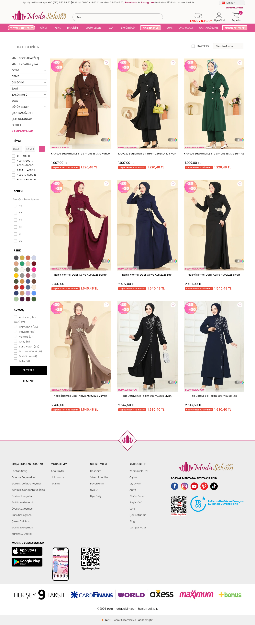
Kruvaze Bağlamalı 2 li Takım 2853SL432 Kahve (80, 153)
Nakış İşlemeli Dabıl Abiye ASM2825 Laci (147, 275)
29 (18, 220)
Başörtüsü (135, 502)
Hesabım (95, 471)
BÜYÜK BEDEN (93, 27)
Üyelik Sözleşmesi (22, 509)
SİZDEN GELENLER (235, 28)
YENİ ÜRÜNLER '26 (23, 28)
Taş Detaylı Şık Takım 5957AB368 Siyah (147, 396)
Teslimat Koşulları (22, 496)
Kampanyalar (138, 527)
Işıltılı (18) (22, 361)
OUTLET (16, 125)
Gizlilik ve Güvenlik (23, 502)
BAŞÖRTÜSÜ (128, 27)
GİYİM (43, 27)
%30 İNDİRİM (150, 28)
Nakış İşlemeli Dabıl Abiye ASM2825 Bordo (80, 275)
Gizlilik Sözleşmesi (22, 527)
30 (18, 227)
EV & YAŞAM (186, 27)
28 (18, 213)
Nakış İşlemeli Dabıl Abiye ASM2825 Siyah (214, 275)
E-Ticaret (115, 606)
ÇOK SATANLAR (22, 119)
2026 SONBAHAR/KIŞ (25, 58)
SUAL (169, 27)
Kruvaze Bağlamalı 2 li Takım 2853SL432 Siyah (147, 153)
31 (17, 234)
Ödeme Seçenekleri (24, 477)
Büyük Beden (137, 496)
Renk (17, 250)
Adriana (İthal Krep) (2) (25, 319)
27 (18, 206)
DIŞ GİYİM (72, 27)
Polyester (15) (25, 331)
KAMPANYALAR (22, 131)
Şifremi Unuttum (100, 477)
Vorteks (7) (23, 336)
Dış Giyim (135, 483)
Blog (132, 521)
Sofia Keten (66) (26, 346)
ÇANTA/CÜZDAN (208, 27)
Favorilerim (97, 483)
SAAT (112, 27)
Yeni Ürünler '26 (139, 471)
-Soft (106, 606)
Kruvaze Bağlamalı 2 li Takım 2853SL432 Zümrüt (214, 153)
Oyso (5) (22, 341)
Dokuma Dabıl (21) (28, 351)
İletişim (55, 483)
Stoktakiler (200, 46)
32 (18, 241)
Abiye (132, 490)
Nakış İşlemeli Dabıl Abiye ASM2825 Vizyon (80, 396)
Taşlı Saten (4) (25, 356)
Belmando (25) (26, 326)
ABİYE (57, 27)
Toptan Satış (19, 471)
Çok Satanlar (137, 515)
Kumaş (19, 310)
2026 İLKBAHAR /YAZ (25, 64)
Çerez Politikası (21, 521)
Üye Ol (94, 490)
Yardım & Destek (22, 534)
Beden (18, 191)
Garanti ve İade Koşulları (27, 483)
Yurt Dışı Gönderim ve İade (28, 490)
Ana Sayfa (57, 471)
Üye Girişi (96, 496)
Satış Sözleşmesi (22, 515)
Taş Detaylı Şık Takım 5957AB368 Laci (213, 396)
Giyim (133, 477)
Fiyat (18, 141)
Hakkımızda (58, 477)
